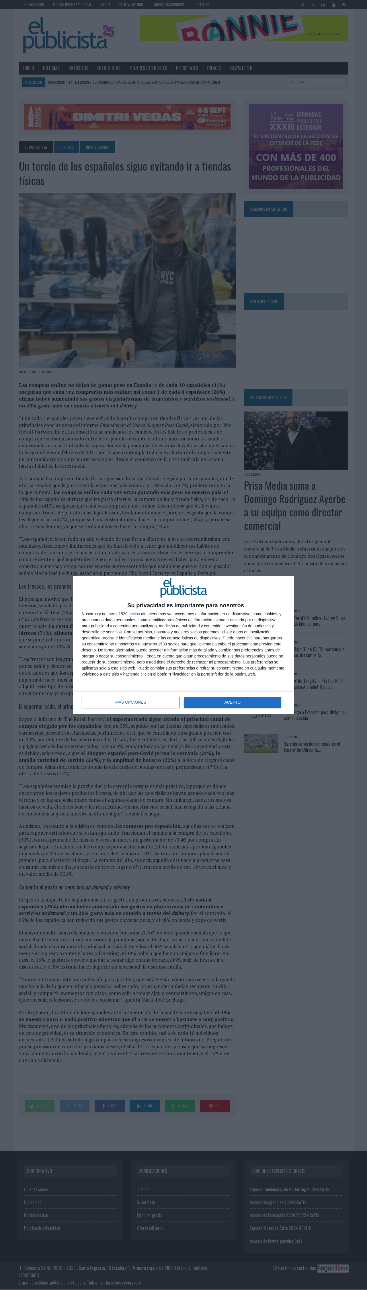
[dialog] (183, 644)
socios (134, 614)
